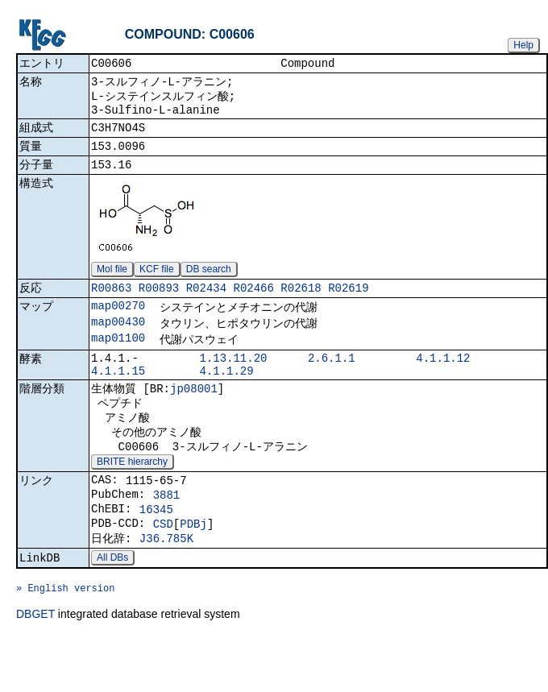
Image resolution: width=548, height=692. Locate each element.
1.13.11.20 (233, 379)
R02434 (206, 303)
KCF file (156, 282)
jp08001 (194, 414)
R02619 (348, 303)
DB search (208, 282)
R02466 (253, 303)
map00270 (118, 322)
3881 (167, 533)
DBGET (35, 669)
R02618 (300, 303)
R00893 (159, 303)
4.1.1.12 (443, 379)
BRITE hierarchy (132, 496)
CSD (163, 567)
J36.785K (166, 584)
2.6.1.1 (331, 379)
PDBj (193, 567)
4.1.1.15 (118, 395)
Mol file (112, 282)
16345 (156, 550)
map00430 (118, 340)
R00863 (111, 303)
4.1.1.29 (226, 395)
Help (523, 45)
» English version (65, 641)
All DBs (112, 605)
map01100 (118, 358)
